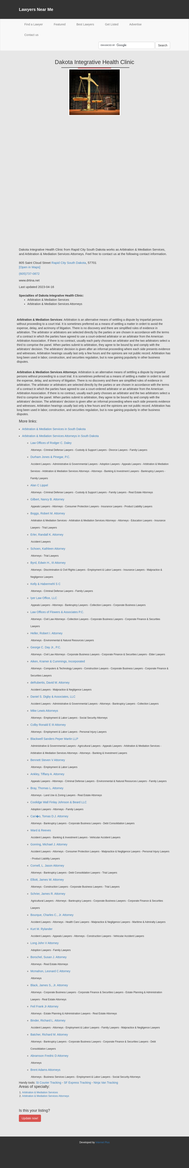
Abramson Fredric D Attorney (49, 1055)
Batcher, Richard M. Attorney (49, 1034)
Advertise (135, 24)
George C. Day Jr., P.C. (45, 647)
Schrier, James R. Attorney (47, 893)
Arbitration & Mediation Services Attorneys (45, 1096)
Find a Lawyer (36, 24)
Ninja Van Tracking (106, 1082)
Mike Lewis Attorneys (44, 710)
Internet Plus (103, 1142)
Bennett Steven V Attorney (47, 760)
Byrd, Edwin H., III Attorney (48, 562)
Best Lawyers (85, 24)
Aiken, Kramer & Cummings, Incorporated (57, 661)
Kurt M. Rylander (41, 929)
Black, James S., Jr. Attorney (49, 985)
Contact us (31, 35)
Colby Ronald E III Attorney (48, 724)
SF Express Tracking (77, 1082)
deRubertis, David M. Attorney (50, 682)
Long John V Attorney (44, 943)
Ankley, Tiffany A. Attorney (47, 774)
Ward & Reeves (40, 830)
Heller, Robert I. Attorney (46, 633)
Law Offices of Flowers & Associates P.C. (57, 612)
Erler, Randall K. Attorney (46, 534)
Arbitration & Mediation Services (40, 1092)
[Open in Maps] (29, 267)
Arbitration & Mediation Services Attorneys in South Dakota (60, 436)
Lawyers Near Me (36, 9)
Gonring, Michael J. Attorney (48, 844)
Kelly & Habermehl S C (45, 584)
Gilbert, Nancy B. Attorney (47, 499)
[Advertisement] (35, 183)
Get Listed (111, 24)
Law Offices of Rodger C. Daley (51, 443)
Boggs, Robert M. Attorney (47, 513)
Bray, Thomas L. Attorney (46, 788)
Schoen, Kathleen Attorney (47, 548)
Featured (60, 24)
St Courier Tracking (48, 1082)
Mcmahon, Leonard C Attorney (50, 971)
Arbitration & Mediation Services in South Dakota (54, 429)
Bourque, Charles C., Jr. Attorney (52, 915)
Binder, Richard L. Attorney (48, 1020)
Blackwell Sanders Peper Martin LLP (54, 738)
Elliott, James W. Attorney (47, 879)
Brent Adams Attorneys (45, 1069)
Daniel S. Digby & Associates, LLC (52, 696)
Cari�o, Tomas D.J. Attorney (49, 816)
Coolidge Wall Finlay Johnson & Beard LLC (58, 802)
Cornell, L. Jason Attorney (47, 865)
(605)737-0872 (29, 273)
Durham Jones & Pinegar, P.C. (50, 457)
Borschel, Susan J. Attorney (48, 957)
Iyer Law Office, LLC (43, 598)
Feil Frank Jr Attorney (44, 1006)
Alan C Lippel (39, 485)
